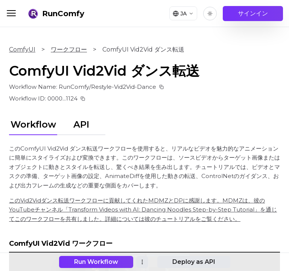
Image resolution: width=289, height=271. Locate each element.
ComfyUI (22, 49)
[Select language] (182, 13)
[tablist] (57, 123)
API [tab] (81, 124)
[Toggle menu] (11, 13)
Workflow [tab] (33, 124)
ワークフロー (69, 49)
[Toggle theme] (210, 13)
